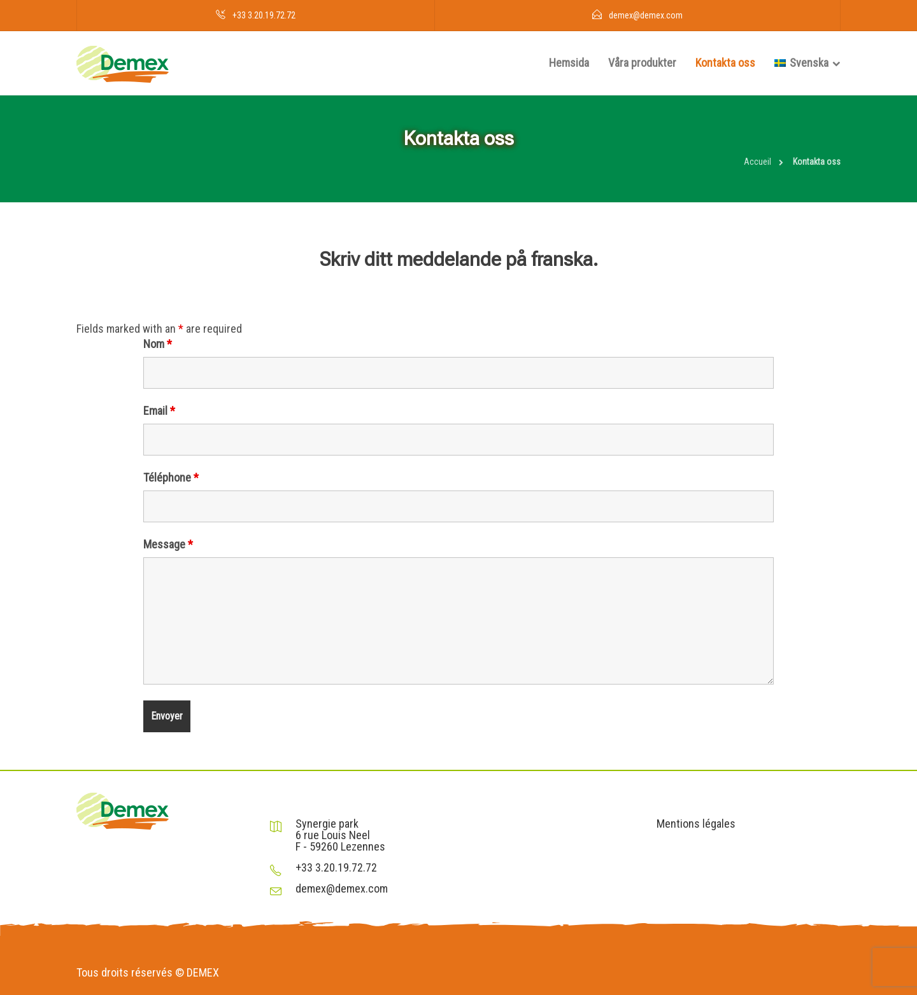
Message (168, 544)
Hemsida (569, 62)
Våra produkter (642, 62)
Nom (157, 344)
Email (159, 411)
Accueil (757, 162)
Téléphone (171, 477)
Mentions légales (696, 824)
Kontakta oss (725, 62)
